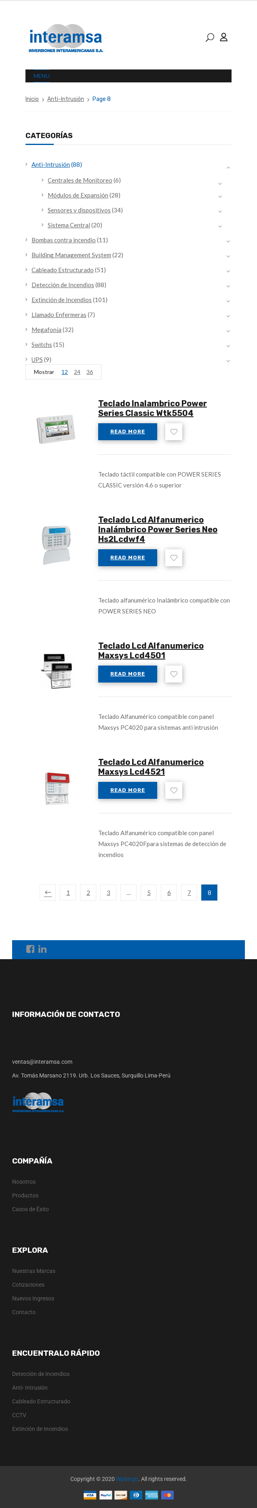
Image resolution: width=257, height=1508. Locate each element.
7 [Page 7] (189, 892)
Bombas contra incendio (64, 240)
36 (89, 371)
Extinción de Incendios (62, 299)
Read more (127, 431)
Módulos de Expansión (78, 195)
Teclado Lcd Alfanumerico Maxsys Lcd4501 (151, 650)
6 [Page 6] (169, 892)
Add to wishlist (173, 431)
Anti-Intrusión (65, 99)
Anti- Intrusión (30, 1387)
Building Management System (71, 254)
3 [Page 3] (108, 892)
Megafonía (46, 329)
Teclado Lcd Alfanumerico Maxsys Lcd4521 (151, 767)
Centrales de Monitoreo (80, 180)
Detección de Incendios (63, 284)
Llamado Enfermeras (59, 314)
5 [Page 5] (149, 892)
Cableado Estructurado (63, 269)
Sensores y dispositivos (79, 210)
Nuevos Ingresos (33, 1298)
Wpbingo (127, 1479)
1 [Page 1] (68, 892)
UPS (37, 359)
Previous (48, 892)
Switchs (42, 344)
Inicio (32, 99)
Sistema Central (69, 225)
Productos (25, 1195)
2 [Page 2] (88, 892)
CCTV (19, 1415)
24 (77, 371)
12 (64, 371)
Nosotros (24, 1181)
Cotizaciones (28, 1284)
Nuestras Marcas (33, 1271)
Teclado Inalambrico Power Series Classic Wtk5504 (152, 408)
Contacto (24, 1312)
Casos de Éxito (30, 1209)
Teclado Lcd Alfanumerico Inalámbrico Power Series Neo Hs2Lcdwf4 (157, 529)
